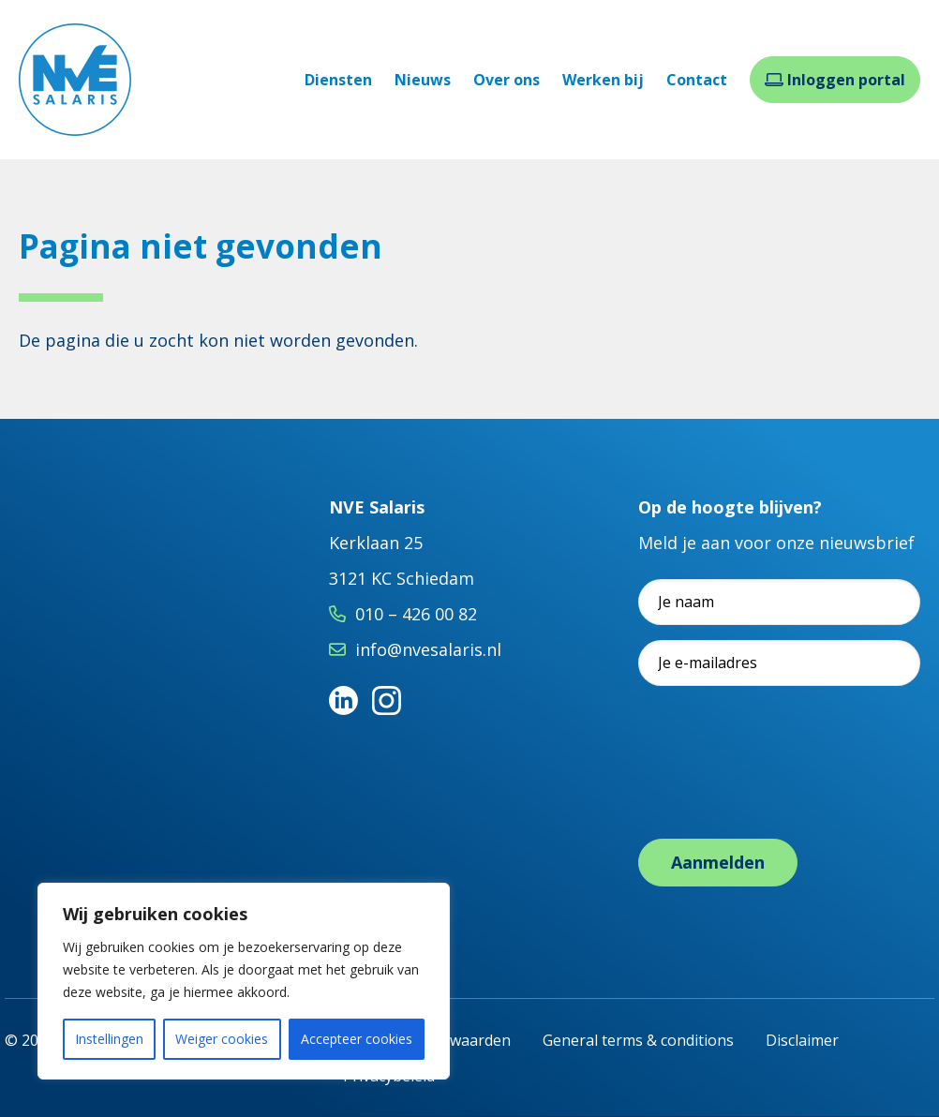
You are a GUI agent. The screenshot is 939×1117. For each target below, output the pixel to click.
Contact (696, 79)
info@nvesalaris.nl (428, 649)
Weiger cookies (221, 1039)
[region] (243, 981)
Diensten (338, 79)
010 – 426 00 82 (416, 614)
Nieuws (423, 79)
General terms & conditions (638, 1040)
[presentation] (780, 781)
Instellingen (109, 1039)
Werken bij (603, 79)
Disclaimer (802, 1040)
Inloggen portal (835, 79)
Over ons (506, 79)
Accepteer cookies (356, 1039)
